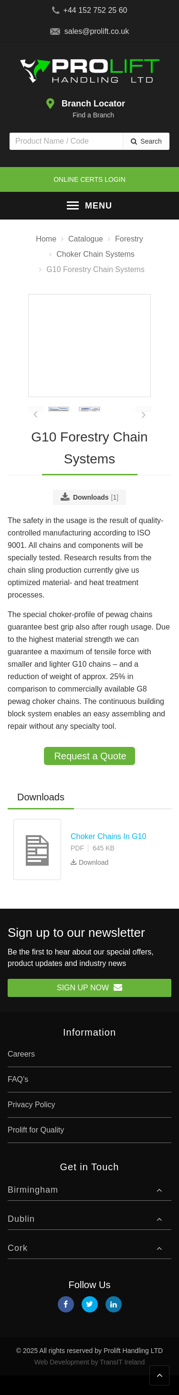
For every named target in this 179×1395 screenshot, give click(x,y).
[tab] (41, 817)
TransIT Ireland (122, 1381)
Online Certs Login (89, 179)
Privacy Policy (31, 1124)
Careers (21, 1074)
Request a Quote (90, 776)
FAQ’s (18, 1099)
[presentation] (35, 428)
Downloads (40, 817)
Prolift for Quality (36, 1149)
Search (150, 141)
